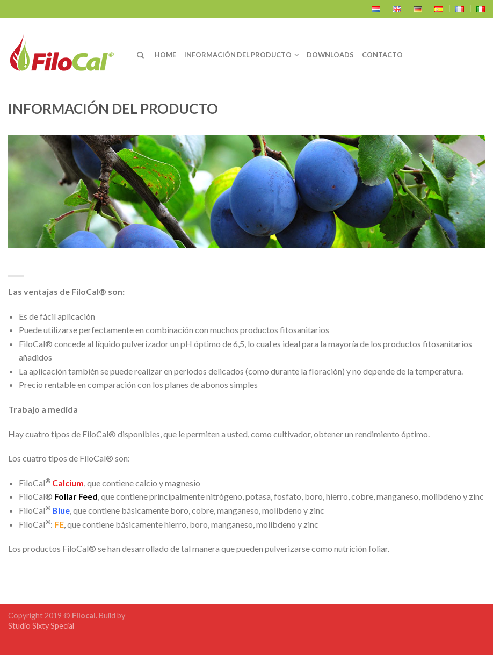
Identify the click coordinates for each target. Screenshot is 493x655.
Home (165, 55)
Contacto (382, 55)
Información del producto (238, 55)
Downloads (330, 55)
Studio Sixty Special (41, 625)
